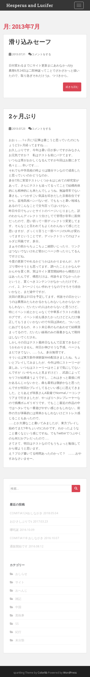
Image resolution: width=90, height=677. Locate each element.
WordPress (70, 672)
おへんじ (21, 590)
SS (17, 624)
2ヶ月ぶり (23, 116)
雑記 (18, 599)
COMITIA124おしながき (26, 513)
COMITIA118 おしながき (26, 538)
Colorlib (42, 672)
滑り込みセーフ (30, 42)
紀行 (18, 632)
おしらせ (21, 574)
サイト (19, 582)
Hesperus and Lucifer (29, 5)
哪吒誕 (14, 530)
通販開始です (19, 546)
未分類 (19, 640)
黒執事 (19, 615)
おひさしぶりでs (21, 521)
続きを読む (72, 87)
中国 (18, 607)
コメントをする (41, 54)
